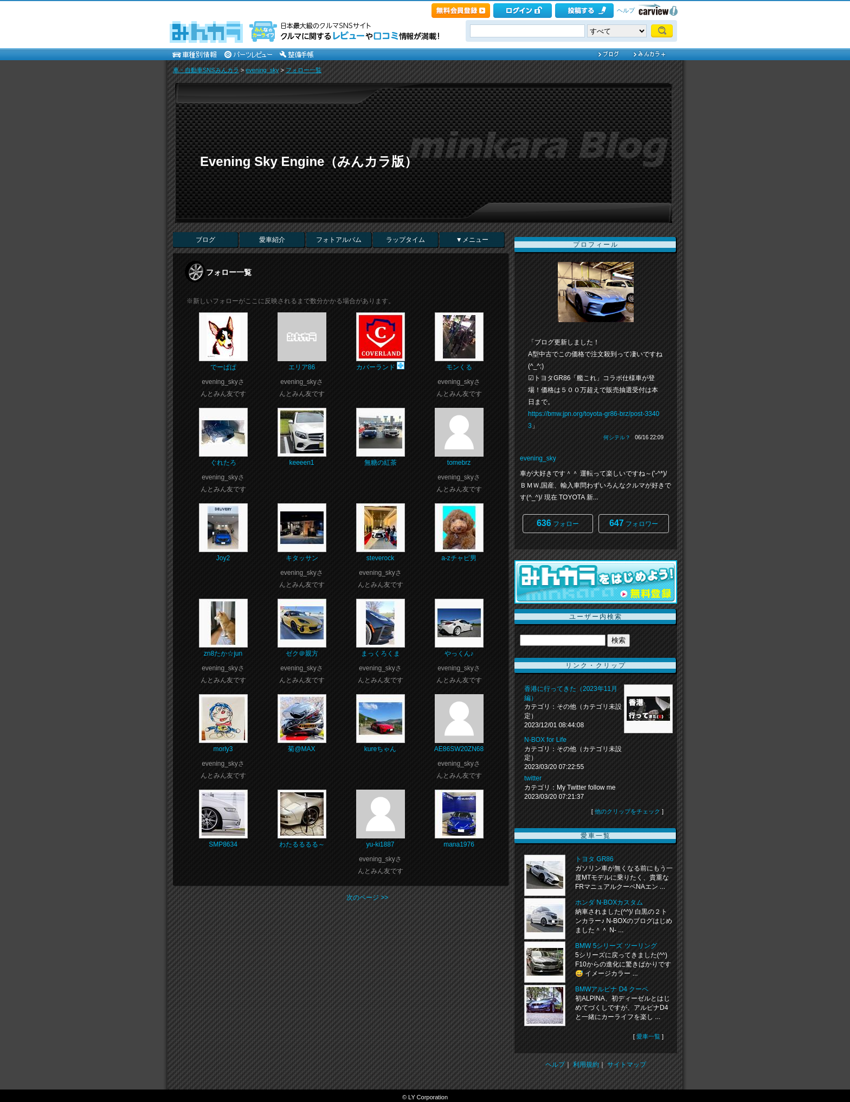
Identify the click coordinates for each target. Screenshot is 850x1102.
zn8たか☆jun (223, 653)
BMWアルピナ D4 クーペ (611, 989)
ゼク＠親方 (302, 653)
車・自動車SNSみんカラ (206, 70)
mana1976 (458, 844)
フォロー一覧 (303, 70)
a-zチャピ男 (458, 558)
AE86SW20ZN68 (459, 749)
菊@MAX (301, 749)
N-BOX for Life (545, 740)
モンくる (459, 367)
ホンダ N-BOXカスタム (609, 902)
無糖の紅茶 (380, 462)
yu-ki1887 (380, 844)
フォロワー (633, 523)
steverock (380, 558)
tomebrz (459, 462)
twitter (533, 778)
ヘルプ (626, 10)
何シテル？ (616, 437)
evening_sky (262, 70)
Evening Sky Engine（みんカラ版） (308, 161)
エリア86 (301, 367)
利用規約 (586, 1064)
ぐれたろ (223, 462)
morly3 (223, 749)
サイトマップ (626, 1064)
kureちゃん (380, 749)
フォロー (558, 523)
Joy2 (223, 558)
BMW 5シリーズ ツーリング (616, 946)
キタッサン (302, 558)
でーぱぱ (223, 367)
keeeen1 (301, 462)
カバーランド (375, 367)
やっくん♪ (459, 653)
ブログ (205, 240)
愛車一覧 (648, 1036)
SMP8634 (223, 844)
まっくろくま (380, 653)
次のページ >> (367, 897)
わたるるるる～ (302, 844)
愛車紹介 (272, 240)
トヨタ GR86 (594, 859)
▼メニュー (472, 240)
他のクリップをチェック (627, 811)
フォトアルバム (339, 240)
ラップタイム (405, 240)
